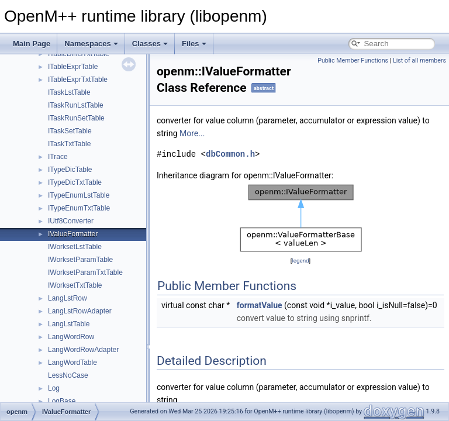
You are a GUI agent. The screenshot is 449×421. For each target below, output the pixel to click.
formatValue (259, 305)
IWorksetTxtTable (75, 285)
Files (194, 43)
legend (300, 260)
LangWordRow (71, 337)
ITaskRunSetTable (76, 118)
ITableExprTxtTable (78, 79)
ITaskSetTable (70, 131)
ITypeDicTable (70, 169)
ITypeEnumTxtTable (79, 208)
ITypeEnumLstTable (78, 195)
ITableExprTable (73, 67)
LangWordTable (72, 362)
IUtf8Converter (71, 221)
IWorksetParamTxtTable (85, 272)
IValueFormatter (73, 234)
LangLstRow (67, 298)
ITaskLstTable (69, 92)
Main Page (31, 43)
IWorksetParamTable (80, 260)
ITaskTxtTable (69, 144)
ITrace (58, 157)
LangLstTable (68, 324)
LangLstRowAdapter (80, 311)
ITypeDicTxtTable (75, 182)
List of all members (419, 60)
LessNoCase (68, 375)
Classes (150, 43)
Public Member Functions (352, 60)
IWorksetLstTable (75, 247)
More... (192, 133)
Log (54, 388)
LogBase (61, 401)
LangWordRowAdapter (83, 350)
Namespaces (91, 43)
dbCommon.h (230, 154)
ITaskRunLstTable (75, 105)
